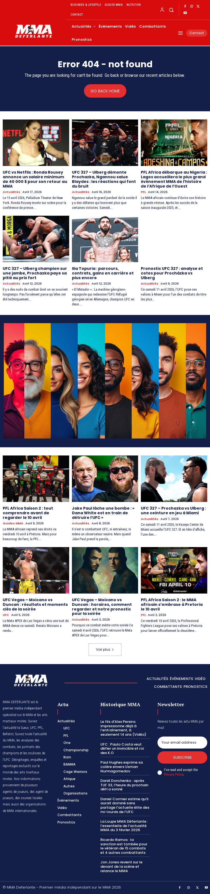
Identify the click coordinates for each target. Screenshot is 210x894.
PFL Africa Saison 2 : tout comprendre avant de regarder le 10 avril (28, 513)
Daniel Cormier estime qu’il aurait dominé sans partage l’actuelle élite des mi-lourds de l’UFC (124, 805)
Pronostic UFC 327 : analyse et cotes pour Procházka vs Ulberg (172, 273)
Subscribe (182, 757)
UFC (6, 615)
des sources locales (28, 798)
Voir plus (105, 649)
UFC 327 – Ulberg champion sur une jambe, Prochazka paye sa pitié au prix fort (35, 273)
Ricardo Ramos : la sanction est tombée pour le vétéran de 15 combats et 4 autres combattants (123, 846)
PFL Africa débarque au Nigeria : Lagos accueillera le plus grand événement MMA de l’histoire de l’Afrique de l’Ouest (174, 179)
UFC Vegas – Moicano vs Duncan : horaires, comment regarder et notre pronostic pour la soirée (102, 606)
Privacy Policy (173, 774)
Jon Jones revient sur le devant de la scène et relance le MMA (121, 866)
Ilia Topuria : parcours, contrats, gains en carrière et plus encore (103, 273)
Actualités (11, 192)
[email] (182, 743)
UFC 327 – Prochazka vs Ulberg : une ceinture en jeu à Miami (173, 511)
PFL (143, 192)
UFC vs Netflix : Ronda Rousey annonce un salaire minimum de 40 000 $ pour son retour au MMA (35, 179)
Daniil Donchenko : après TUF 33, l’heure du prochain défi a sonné (124, 785)
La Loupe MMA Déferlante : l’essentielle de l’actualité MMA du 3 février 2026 (124, 825)
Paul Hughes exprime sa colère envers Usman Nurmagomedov (121, 766)
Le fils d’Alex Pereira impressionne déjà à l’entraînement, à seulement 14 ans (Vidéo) (123, 728)
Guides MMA (13, 523)
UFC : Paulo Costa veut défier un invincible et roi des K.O (122, 748)
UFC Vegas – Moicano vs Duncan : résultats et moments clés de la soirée (35, 604)
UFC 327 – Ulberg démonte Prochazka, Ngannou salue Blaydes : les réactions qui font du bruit (104, 179)
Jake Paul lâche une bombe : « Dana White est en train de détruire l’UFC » (103, 513)
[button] (171, 10)
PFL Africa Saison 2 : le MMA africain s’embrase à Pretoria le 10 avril (172, 604)
